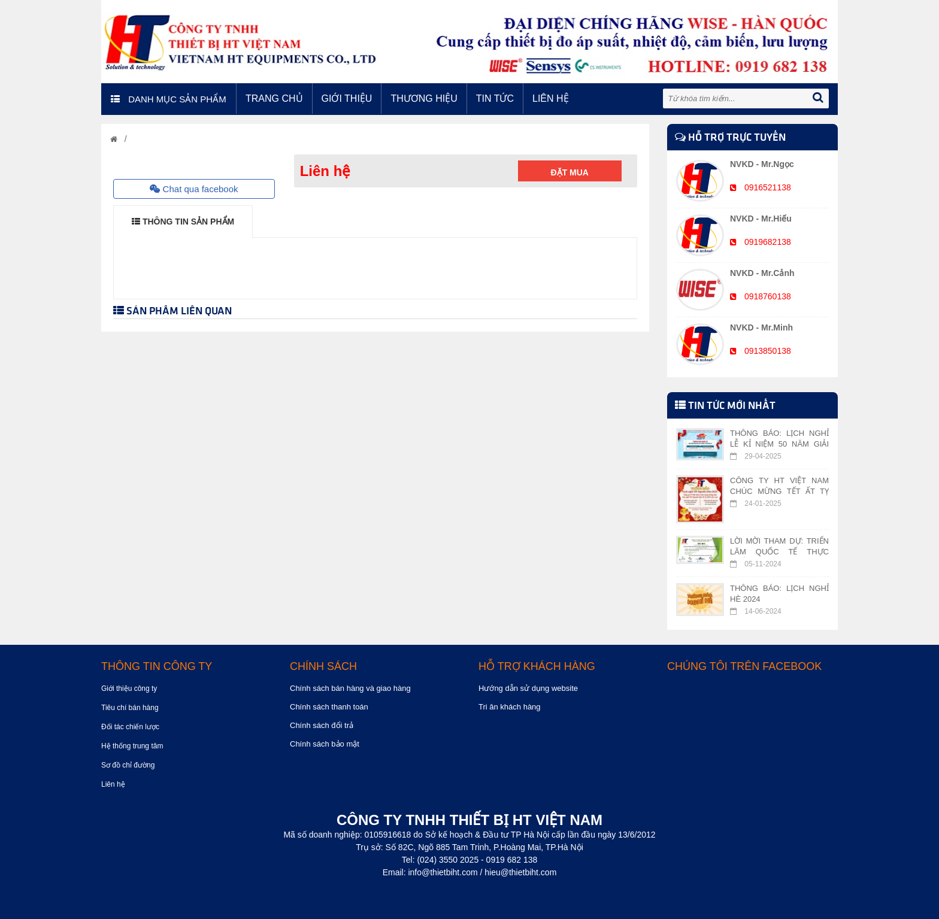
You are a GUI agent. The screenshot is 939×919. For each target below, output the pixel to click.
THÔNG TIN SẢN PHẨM (183, 221)
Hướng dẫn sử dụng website (528, 688)
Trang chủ (274, 98)
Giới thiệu (347, 98)
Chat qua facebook (194, 189)
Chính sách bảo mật (324, 743)
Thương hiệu (423, 98)
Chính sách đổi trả (321, 725)
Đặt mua (570, 172)
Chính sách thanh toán (329, 706)
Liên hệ (550, 98)
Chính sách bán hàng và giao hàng (350, 688)
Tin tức (495, 98)
